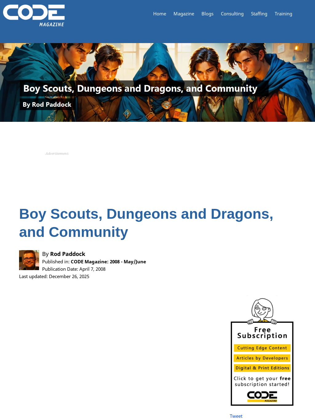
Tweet (236, 416)
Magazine (183, 13)
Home (159, 13)
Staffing (259, 13)
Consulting (232, 13)
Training (283, 13)
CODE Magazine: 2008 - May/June (108, 261)
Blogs (207, 13)
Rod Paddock (67, 253)
